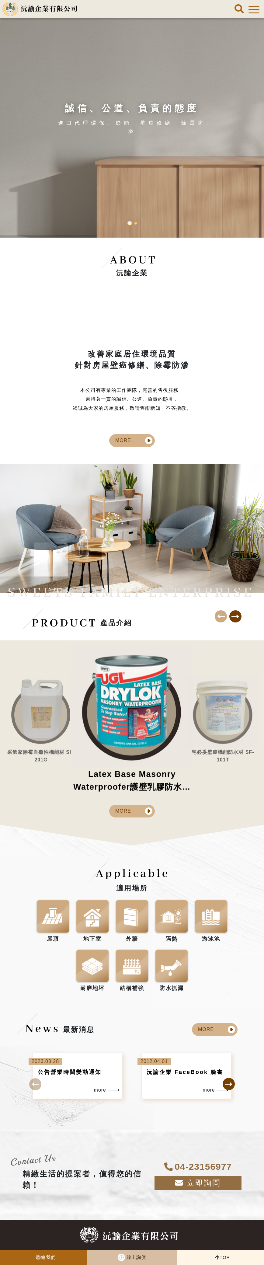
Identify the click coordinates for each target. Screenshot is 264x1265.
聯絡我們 (46, 1257)
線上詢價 (136, 1257)
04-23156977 (143, 1243)
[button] (129, 223)
